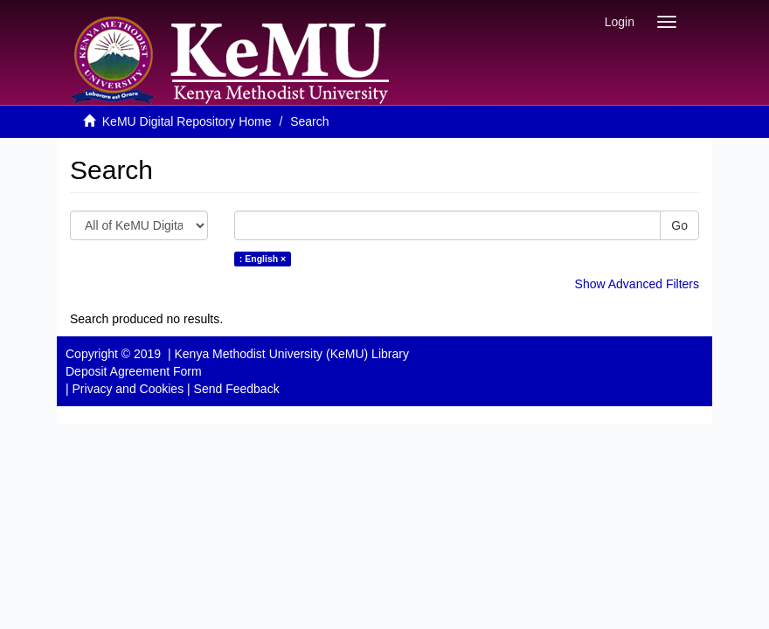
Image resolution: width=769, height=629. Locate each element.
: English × (262, 258)
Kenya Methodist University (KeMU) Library (291, 354)
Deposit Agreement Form (134, 371)
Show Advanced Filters (637, 284)
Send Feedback (237, 389)
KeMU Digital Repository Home (187, 121)
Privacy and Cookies (128, 389)
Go (679, 225)
